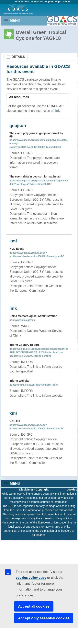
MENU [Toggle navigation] (12, 20)
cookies (72, 489)
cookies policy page (31, 578)
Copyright (42, 489)
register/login (53, 1)
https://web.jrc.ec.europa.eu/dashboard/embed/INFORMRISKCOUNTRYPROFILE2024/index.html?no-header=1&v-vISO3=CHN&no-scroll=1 (38, 352)
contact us (37, 1)
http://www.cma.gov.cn (22, 320)
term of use (22, 1)
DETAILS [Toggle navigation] (15, 57)
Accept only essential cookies (44, 618)
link (57, 110)
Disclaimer (26, 489)
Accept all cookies (34, 606)
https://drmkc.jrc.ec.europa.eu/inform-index (33, 384)
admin (67, 1)
